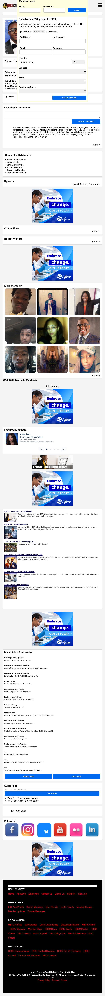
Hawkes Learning (9, 712)
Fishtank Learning (9, 681)
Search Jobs (28, 776)
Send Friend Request (16, 172)
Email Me (10, 159)
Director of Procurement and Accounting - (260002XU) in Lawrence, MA (25, 668)
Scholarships (31, 924)
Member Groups (84, 907)
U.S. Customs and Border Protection (15, 728)
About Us (21, 893)
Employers (33, 893)
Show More (94, 184)
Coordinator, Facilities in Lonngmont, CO (16, 739)
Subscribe (52, 793)
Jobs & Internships (49, 924)
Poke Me (23, 159)
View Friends (52, 907)
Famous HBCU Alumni (29, 955)
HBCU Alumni (88, 924)
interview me (52, 386)
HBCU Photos (81, 929)
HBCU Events (24, 933)
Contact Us (46, 893)
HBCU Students (17, 929)
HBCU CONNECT (18, 811)
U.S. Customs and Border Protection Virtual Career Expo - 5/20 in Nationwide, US (28, 731)
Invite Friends (67, 907)
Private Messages (36, 911)
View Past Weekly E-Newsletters (23, 801)
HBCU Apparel (40, 933)
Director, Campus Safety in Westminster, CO (17, 660)
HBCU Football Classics (43, 951)
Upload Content (79, 184)
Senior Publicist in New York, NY (14, 707)
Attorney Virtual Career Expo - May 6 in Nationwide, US (20, 746)
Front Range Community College (14, 658)
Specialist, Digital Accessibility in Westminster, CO (19, 723)
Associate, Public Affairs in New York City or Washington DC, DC (23, 762)
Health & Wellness (77, 933)
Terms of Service (59, 980)
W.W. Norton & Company (11, 705)
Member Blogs (35, 929)
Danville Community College (13, 697)
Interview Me (12, 162)
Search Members (34, 907)
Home (11, 893)
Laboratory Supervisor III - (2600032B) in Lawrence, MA (21, 676)
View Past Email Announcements (23, 798)
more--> (96, 231)
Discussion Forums (70, 924)
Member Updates (16, 911)
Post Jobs (76, 776)
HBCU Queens (49, 955)
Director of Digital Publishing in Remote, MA (17, 684)
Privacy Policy (44, 980)
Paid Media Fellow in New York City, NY (16, 754)
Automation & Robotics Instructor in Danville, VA (18, 699)
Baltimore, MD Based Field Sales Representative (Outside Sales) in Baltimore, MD (28, 715)
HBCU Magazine (57, 933)
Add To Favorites (14, 167)
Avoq (5, 752)
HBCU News (51, 929)
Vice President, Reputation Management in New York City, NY (22, 770)
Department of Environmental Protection (16, 665)
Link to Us (59, 893)
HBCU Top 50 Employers (69, 951)
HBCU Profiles (15, 924)
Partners (71, 893)
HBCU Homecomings (18, 951)
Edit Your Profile (16, 907)
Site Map (82, 893)
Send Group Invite (15, 165)
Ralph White (28, 137)
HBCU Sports (65, 929)
